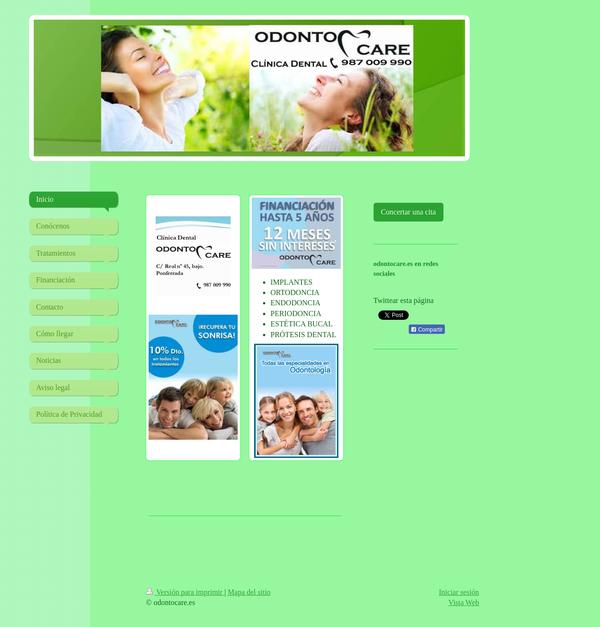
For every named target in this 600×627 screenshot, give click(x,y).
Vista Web (464, 602)
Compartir (427, 329)
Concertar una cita (408, 212)
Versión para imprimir (185, 592)
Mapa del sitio (249, 592)
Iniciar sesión (459, 592)
